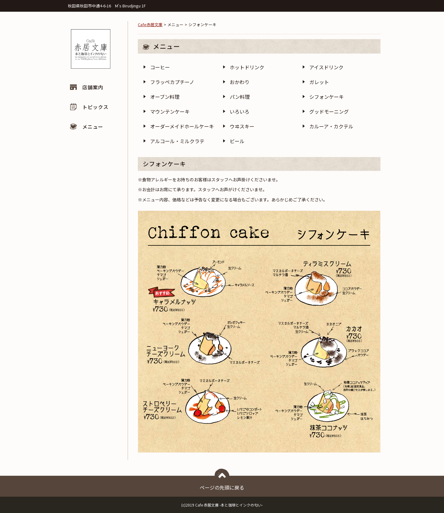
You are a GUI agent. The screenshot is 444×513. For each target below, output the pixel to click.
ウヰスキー (242, 126)
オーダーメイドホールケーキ (182, 126)
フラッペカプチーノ (172, 82)
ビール (237, 141)
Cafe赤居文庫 (150, 24)
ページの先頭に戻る (222, 483)
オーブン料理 (164, 96)
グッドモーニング (329, 111)
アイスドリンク (326, 67)
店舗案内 (92, 87)
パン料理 (240, 96)
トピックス (95, 107)
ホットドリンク (247, 67)
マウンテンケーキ (170, 111)
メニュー (92, 126)
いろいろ (239, 111)
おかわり (239, 82)
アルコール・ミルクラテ (177, 141)
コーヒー (160, 67)
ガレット (319, 82)
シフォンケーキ (326, 96)
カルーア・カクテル (331, 126)
